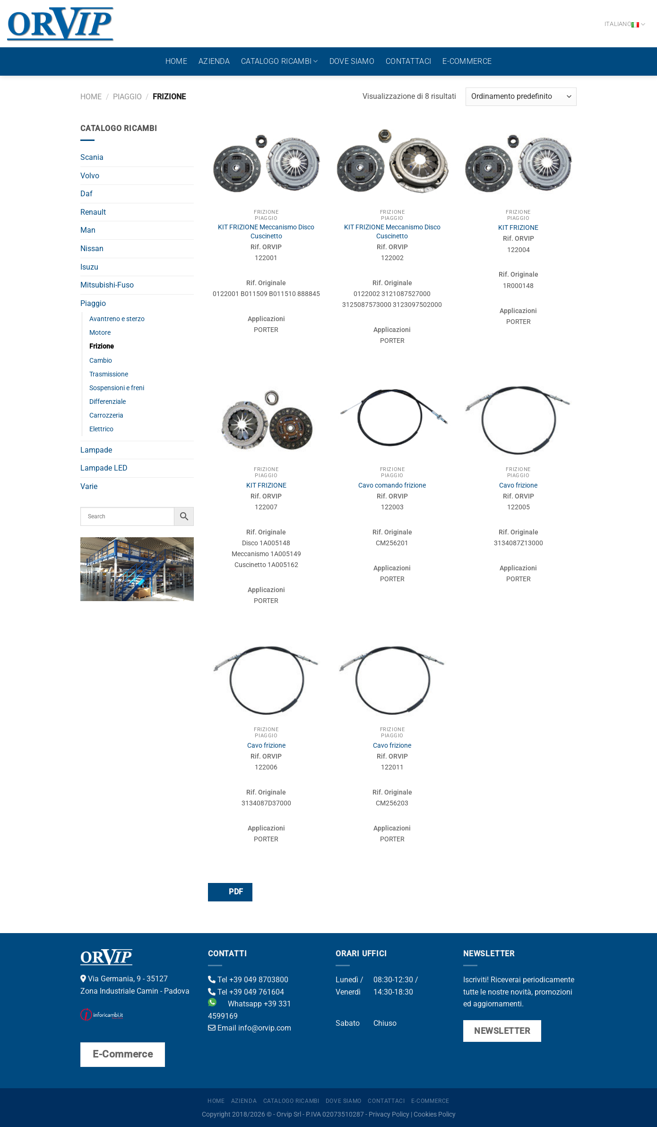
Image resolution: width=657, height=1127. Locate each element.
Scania (92, 157)
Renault (93, 212)
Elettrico (101, 429)
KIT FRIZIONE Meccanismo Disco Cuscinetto (266, 231)
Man (87, 230)
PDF (229, 891)
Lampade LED (104, 467)
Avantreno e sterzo (117, 319)
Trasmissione (108, 374)
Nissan (92, 248)
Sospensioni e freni (116, 388)
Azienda (214, 61)
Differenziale (107, 402)
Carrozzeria (106, 415)
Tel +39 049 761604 (246, 991)
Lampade (96, 450)
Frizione (101, 346)
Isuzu (89, 266)
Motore (100, 333)
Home (176, 61)
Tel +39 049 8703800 (248, 979)
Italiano (625, 24)
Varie (88, 486)
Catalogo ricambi (279, 61)
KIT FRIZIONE (518, 228)
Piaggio (127, 96)
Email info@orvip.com (249, 1027)
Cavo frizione (518, 485)
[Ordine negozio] (521, 96)
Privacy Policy (389, 1114)
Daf (86, 193)
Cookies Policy (435, 1114)
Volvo (89, 175)
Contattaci (408, 61)
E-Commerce (467, 61)
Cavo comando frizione (392, 485)
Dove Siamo (351, 61)
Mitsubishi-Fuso (107, 284)
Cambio (100, 361)
